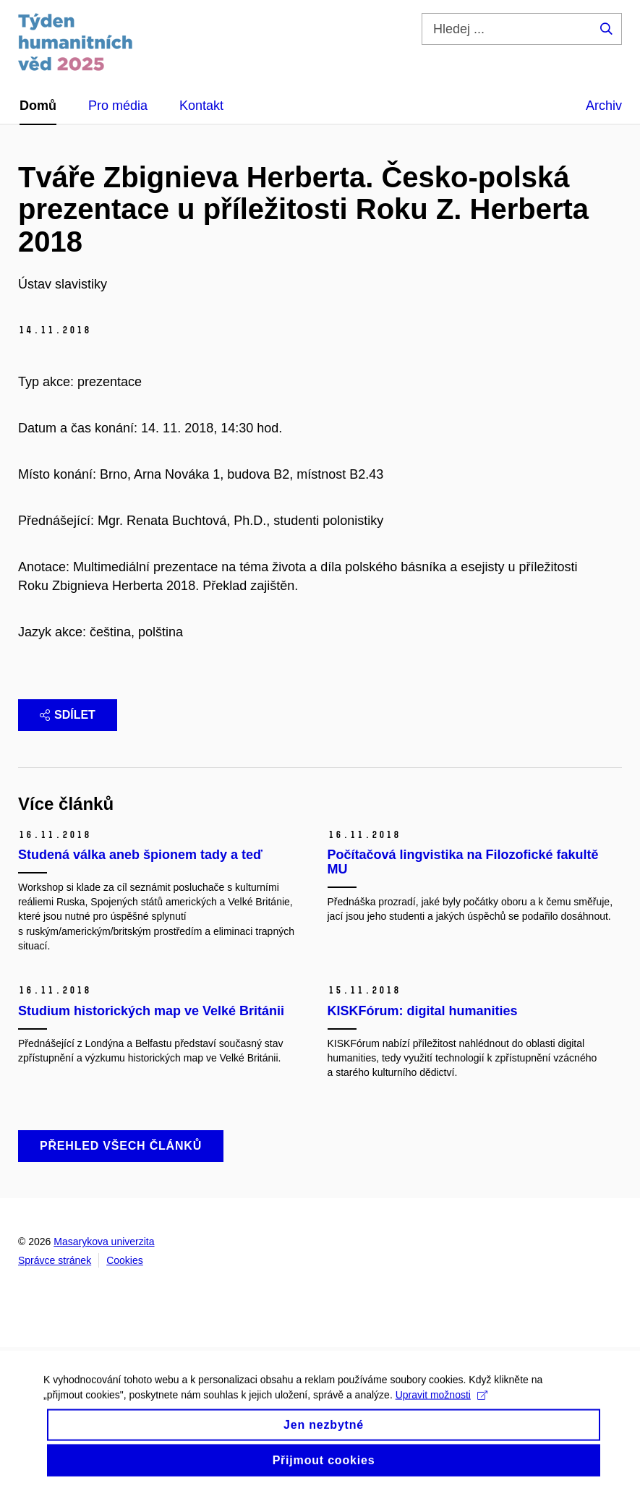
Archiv (604, 105)
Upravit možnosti (441, 1401)
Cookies (124, 1260)
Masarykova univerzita (104, 1241)
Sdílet (67, 715)
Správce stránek (54, 1260)
